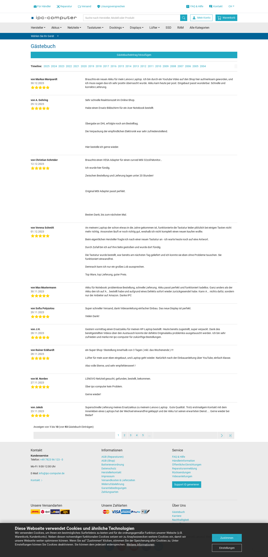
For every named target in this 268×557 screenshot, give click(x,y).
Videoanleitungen (182, 476)
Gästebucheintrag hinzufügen (134, 54)
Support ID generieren (186, 484)
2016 (114, 66)
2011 (151, 66)
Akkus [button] (55, 27)
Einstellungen (227, 547)
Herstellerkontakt (111, 472)
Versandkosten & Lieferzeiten (118, 480)
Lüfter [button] (153, 27)
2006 (188, 66)
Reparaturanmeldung (184, 468)
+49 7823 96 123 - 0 (51, 459)
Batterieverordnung (112, 464)
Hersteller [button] (37, 27)
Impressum (107, 476)
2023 (61, 66)
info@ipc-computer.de (51, 473)
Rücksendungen (181, 472)
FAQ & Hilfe (194, 6)
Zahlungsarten (109, 491)
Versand (84, 6)
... (149, 435)
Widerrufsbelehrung (112, 484)
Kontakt (216, 6)
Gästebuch (178, 512)
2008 (173, 66)
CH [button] (230, 6)
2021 (76, 66)
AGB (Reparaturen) (112, 456)
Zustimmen (226, 537)
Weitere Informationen (140, 544)
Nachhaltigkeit (180, 519)
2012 (143, 66)
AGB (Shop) (108, 460)
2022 (69, 66)
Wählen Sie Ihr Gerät (45, 36)
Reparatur (64, 6)
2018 (99, 66)
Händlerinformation (183, 460)
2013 (136, 66)
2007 (181, 66)
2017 (106, 66)
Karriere (176, 515)
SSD (168, 27)
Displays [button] (135, 27)
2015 (121, 66)
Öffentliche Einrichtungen (186, 464)
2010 (158, 66)
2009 (166, 66)
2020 (84, 66)
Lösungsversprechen (111, 6)
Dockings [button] (115, 27)
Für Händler (42, 6)
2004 (203, 66)
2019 (91, 66)
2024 (54, 66)
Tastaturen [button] (94, 27)
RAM (180, 27)
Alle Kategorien (199, 27)
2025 (47, 66)
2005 (195, 66)
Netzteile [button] (73, 27)
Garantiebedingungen (114, 488)
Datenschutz (108, 468)
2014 (128, 66)
